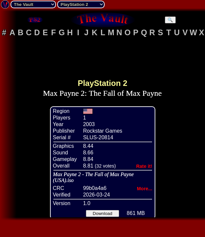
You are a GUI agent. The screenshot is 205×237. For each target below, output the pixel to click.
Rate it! (144, 166)
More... (144, 188)
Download (102, 213)
